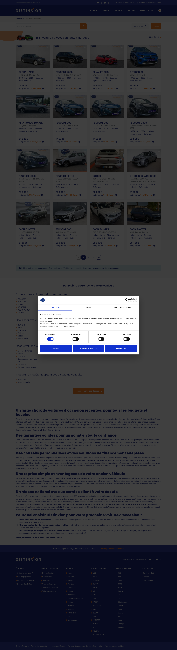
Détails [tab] (88, 307)
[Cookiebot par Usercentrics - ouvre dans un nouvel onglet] (127, 300)
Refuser (56, 348)
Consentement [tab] (55, 307)
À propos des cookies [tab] (122, 307)
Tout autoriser (121, 348)
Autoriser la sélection (88, 348)
